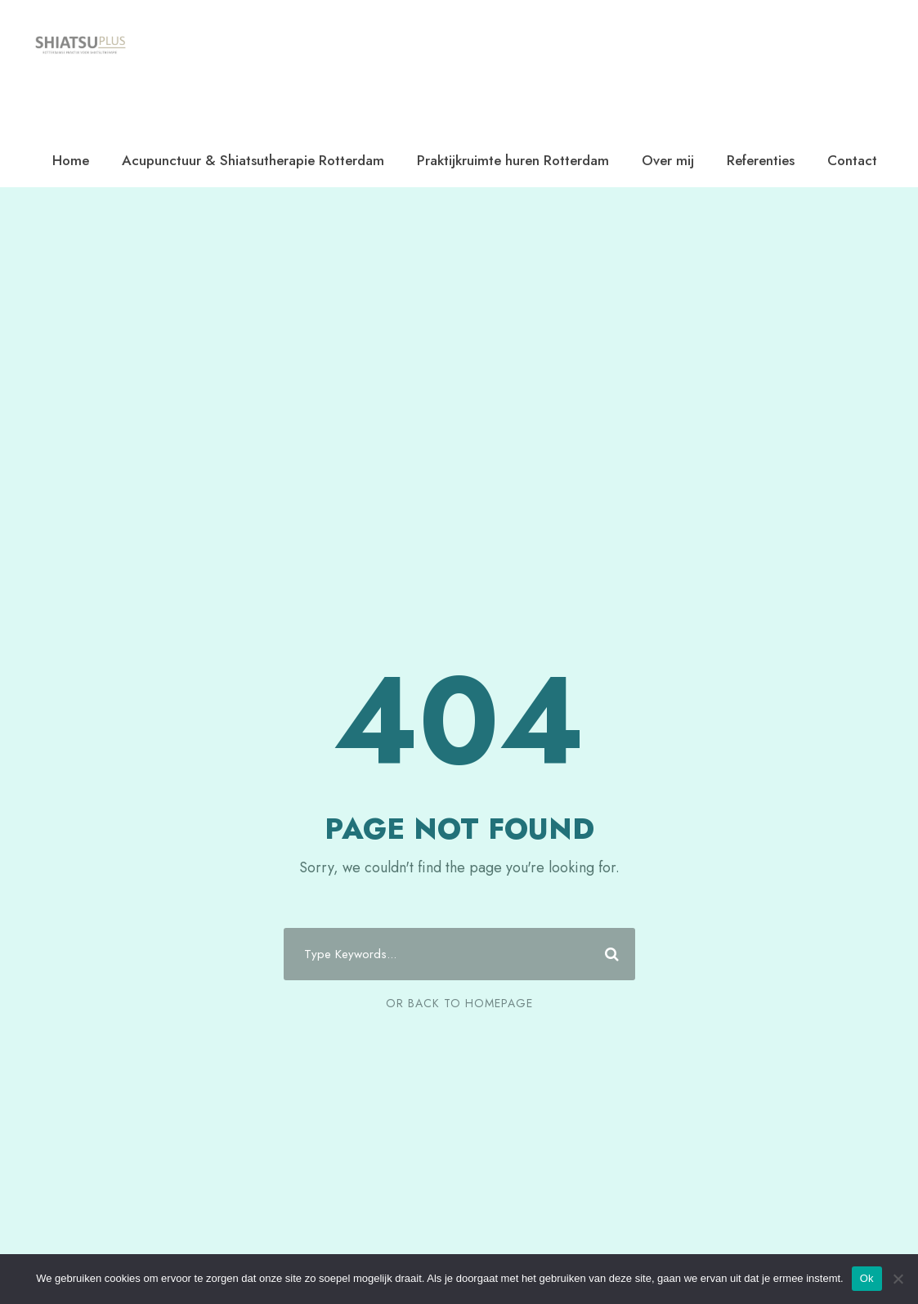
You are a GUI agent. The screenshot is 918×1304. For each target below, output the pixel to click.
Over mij (668, 160)
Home (70, 160)
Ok (867, 1278)
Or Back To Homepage (459, 1003)
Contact (852, 160)
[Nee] (897, 1278)
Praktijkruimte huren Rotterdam (513, 160)
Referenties (761, 160)
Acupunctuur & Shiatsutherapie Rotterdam (253, 160)
